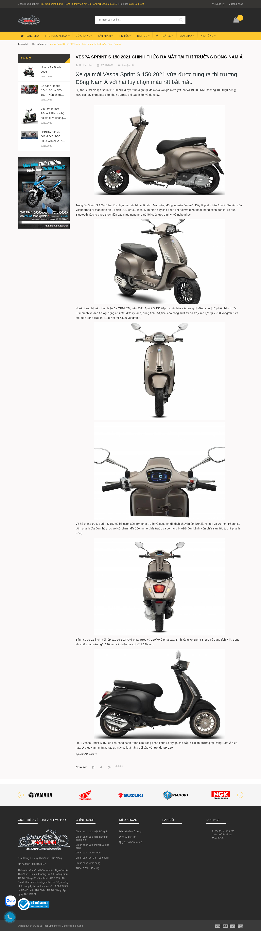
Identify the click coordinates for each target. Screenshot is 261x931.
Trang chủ (30, 36)
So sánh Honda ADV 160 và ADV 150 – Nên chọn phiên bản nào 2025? (51, 94)
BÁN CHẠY (187, 36)
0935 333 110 (136, 4)
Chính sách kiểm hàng (88, 863)
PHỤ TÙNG (208, 36)
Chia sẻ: (81, 767)
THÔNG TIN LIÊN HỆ (87, 868)
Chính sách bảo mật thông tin (92, 831)
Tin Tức (125, 36)
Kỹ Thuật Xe (164, 36)
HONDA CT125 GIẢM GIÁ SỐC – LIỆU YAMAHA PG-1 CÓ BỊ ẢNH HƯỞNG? (53, 140)
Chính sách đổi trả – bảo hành (92, 857)
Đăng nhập (236, 4)
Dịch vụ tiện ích (127, 836)
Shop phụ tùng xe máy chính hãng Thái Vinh (223, 834)
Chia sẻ (118, 766)
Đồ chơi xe (84, 36)
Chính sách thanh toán (88, 852)
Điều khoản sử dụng (130, 831)
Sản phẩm (105, 36)
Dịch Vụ (143, 36)
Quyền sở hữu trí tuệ (130, 842)
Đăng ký (218, 4)
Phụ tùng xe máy (57, 36)
